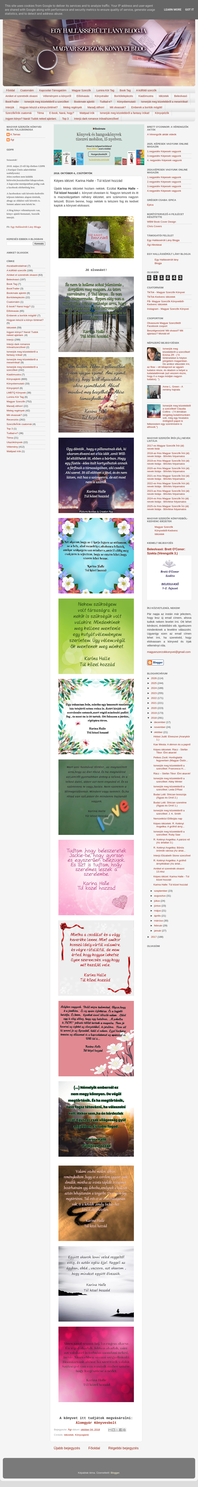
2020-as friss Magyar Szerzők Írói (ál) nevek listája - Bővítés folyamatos (168, 470)
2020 (154, 708)
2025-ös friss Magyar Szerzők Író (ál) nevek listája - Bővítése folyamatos (168, 508)
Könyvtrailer (102, 96)
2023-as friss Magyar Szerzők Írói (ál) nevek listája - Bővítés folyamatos (168, 492)
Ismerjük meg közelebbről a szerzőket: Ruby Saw (169, 833)
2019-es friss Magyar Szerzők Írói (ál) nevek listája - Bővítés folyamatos (168, 462)
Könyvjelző (13, 388)
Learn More (172, 9)
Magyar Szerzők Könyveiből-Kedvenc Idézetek (166, 531)
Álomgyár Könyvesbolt (96, 1423)
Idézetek (164, 96)
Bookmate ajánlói (84, 101)
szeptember (161, 890)
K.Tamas (15, 134)
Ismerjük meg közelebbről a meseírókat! (164, 101)
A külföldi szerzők (146, 90)
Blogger (115, 1472)
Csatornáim (27, 90)
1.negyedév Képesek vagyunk (164, 151)
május (158, 910)
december (160, 722)
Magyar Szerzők (81, 90)
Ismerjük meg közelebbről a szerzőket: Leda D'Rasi (169, 788)
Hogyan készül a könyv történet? (25, 320)
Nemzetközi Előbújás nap (167, 818)
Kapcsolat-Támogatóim (52, 90)
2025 (154, 683)
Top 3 (65, 118)
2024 (154, 688)
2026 (154, 678)
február (158, 925)
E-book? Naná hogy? (19, 306)
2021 (154, 703)
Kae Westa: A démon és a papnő (171, 744)
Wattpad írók (87, 113)
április (157, 915)
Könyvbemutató (126, 101)
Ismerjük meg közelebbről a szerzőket (46, 101)
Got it (189, 9)
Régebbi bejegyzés (123, 1448)
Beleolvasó (180, 96)
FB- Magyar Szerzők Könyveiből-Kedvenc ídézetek (165, 303)
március (159, 920)
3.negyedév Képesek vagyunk (164, 155)
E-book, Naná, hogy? (61, 113)
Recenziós (12, 419)
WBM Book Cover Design (161, 221)
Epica (150, 204)
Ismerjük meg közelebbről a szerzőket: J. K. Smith (169, 812)
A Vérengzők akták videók (161, 134)
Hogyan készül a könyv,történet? (39, 107)
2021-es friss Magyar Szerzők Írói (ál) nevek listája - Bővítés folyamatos (168, 477)
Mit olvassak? (118, 107)
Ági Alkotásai (154, 244)
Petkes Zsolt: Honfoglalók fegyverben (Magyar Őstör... (170, 759)
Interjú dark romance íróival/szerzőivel (96, 118)
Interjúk (9, 107)
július (157, 900)
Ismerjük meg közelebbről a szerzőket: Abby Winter (169, 780)
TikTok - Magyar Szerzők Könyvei (166, 292)
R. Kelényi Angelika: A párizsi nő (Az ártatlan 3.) (171, 841)
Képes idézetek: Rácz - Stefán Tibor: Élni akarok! (170, 751)
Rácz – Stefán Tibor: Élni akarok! (172, 773)
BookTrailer (12, 101)
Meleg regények (72, 107)
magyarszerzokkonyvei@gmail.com (169, 651)
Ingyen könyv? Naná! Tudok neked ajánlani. (31, 118)
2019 (154, 713)
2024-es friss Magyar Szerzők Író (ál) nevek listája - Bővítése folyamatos (168, 500)
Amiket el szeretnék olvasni (21, 96)
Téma (40, 113)
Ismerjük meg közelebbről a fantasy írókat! (125, 113)
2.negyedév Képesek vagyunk (164, 181)
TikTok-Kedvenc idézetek (161, 296)
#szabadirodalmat (17, 265)
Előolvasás (83, 96)
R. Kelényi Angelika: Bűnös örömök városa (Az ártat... (169, 849)
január (158, 930)
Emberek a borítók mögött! (146, 107)
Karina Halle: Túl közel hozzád (170, 884)
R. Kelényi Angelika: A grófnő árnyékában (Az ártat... (169, 862)
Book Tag (125, 90)
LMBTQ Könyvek (16, 392)
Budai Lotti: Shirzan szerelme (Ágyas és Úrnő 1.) (170, 804)
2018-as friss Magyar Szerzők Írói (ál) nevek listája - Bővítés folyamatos (168, 455)
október (158, 732)
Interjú (10, 339)
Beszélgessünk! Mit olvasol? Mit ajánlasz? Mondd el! (165, 332)
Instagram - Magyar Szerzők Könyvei (168, 308)
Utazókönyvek (15, 442)
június (157, 905)
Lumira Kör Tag (105, 90)
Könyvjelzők (162, 113)
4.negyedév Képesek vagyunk (164, 190)
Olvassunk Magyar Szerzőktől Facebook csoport (164, 324)
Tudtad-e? (106, 101)
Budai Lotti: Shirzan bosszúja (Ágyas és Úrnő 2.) (169, 796)
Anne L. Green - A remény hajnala (173, 388)
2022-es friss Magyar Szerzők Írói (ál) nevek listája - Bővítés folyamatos (168, 485)
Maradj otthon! (95, 107)
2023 (154, 693)
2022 (154, 698)
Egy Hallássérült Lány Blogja (26, 226)
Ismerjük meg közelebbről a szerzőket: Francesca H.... (169, 767)
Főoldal (10, 90)
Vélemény (12, 446)
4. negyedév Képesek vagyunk (164, 160)
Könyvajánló (82, 1434)
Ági (12, 139)
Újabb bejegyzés (67, 1448)
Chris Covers (154, 226)
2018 (154, 717)
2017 (154, 936)
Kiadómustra (145, 96)
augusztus (160, 895)
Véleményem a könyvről (57, 96)
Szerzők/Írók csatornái (18, 113)
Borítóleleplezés (123, 96)
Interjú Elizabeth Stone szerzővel (172, 855)
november (160, 727)
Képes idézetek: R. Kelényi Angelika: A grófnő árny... (168, 825)
